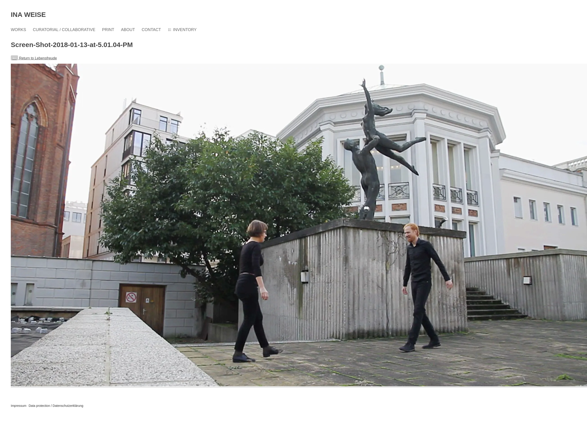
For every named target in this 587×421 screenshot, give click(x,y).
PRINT (108, 29)
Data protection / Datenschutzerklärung (56, 405)
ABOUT (128, 29)
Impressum (18, 405)
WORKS (18, 29)
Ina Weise (28, 14)
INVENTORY (184, 29)
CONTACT (151, 29)
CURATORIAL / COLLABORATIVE (64, 29)
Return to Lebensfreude (34, 58)
